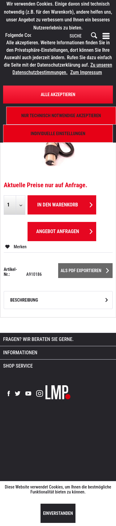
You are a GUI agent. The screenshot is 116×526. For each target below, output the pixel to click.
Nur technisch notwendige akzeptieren (61, 115)
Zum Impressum (86, 72)
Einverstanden (58, 513)
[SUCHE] (83, 36)
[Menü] (107, 36)
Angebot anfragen (64, 230)
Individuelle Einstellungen (58, 133)
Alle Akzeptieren (58, 94)
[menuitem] (107, 36)
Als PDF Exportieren (85, 269)
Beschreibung (24, 300)
